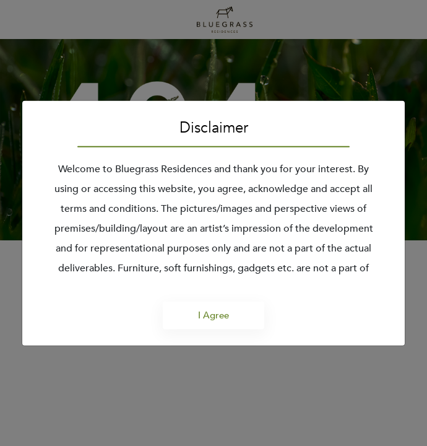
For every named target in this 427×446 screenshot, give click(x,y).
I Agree (213, 315)
